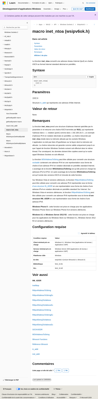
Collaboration (63, 394)
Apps (40, 24)
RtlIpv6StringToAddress (41, 320)
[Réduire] (27, 23)
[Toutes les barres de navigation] (34, 24)
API (55, 24)
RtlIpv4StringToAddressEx (42, 305)
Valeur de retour (39, 49)
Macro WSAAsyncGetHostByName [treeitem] (16, 142)
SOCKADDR (37, 330)
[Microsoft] (4, 3)
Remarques (38, 52)
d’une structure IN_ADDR (42, 186)
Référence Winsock (40, 344)
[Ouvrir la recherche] (83, 3)
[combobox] (15, 27)
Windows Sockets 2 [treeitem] (11, 32)
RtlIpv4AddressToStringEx (42, 295)
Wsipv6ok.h (81, 24)
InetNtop (35, 285)
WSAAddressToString (50, 159)
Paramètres (38, 46)
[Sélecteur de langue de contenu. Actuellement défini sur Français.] (7, 389)
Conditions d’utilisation (46, 397)
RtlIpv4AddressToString (84, 180)
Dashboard (90, 9)
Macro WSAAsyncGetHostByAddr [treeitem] (15, 135)
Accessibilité (61, 397)
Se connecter (90, 3)
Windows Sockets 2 (67, 24)
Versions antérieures (42, 394)
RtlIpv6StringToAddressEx (42, 325)
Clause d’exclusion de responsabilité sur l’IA (17, 394)
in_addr (43, 103)
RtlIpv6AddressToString (81, 192)
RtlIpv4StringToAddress (41, 300)
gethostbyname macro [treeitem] (14, 122)
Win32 (48, 24)
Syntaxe (37, 43)
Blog (53, 394)
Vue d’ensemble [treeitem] (11, 113)
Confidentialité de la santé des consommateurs (18, 397)
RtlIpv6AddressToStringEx (42, 315)
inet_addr (36, 354)
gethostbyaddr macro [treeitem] (13, 118)
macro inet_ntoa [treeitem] (12, 130)
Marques (72, 397)
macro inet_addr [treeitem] (11, 126)
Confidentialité (76, 394)
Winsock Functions (39, 339)
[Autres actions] (94, 24)
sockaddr (36, 163)
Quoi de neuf (78, 9)
